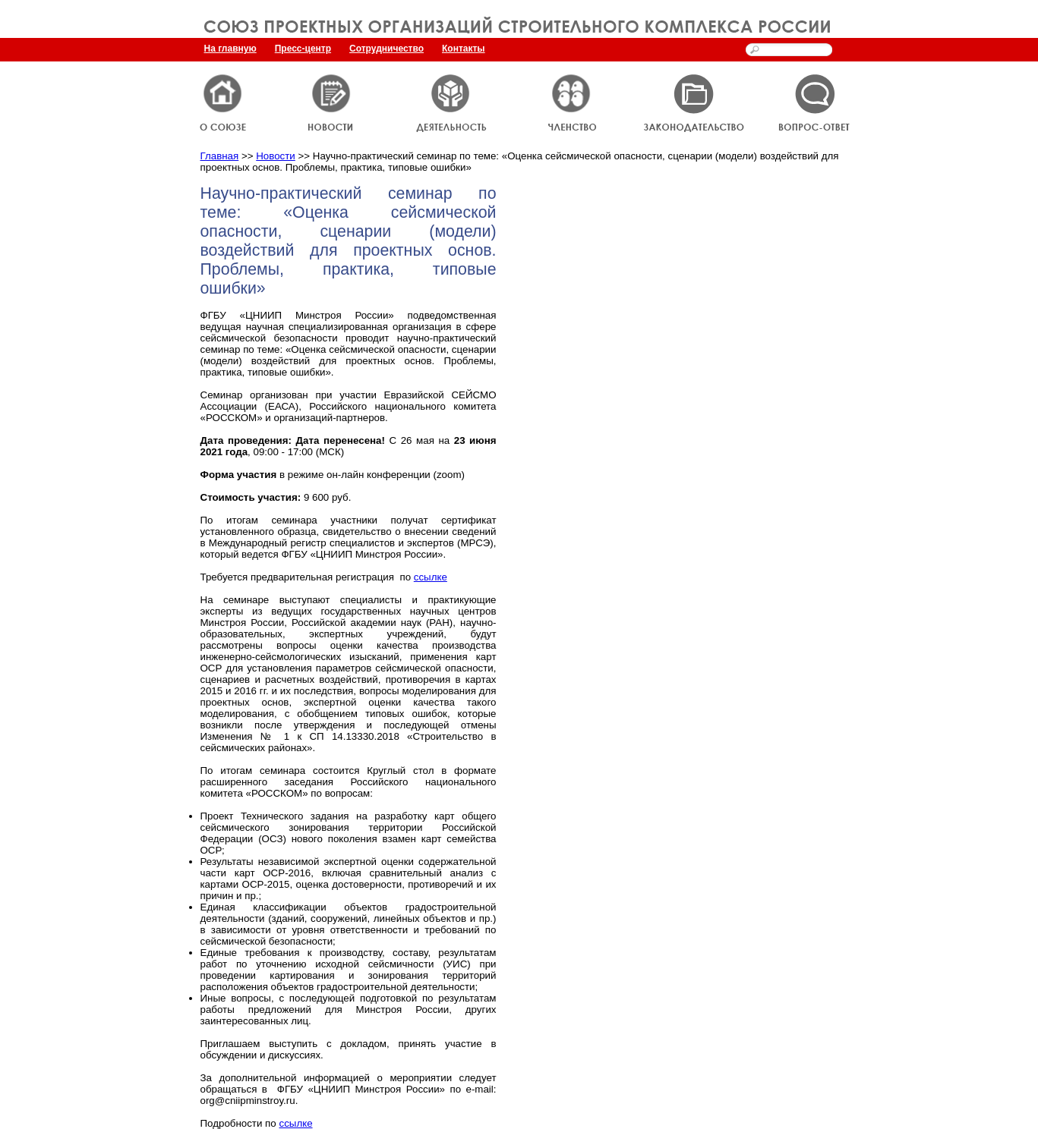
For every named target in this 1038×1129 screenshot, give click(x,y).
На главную (230, 48)
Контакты (463, 48)
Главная (219, 156)
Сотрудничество (386, 48)
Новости (275, 156)
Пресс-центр (303, 48)
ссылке (430, 577)
